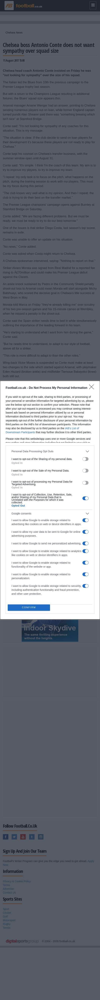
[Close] (92, 388)
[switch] (85, 459)
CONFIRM (29, 607)
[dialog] (50, 500)
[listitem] (50, 451)
